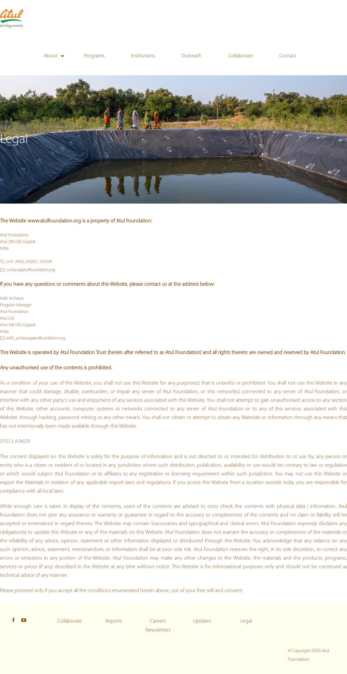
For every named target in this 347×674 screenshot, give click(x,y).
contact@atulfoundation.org (30, 270)
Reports (113, 621)
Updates (202, 621)
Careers (158, 621)
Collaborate (69, 621)
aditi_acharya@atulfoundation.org (35, 338)
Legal (246, 621)
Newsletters (158, 630)
